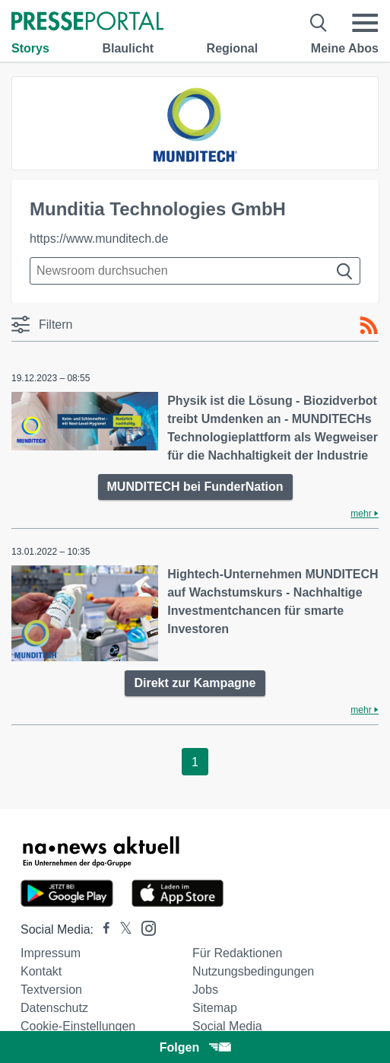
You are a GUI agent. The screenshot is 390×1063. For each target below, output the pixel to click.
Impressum (51, 953)
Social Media (227, 1026)
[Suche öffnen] (318, 22)
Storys (30, 48)
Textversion (51, 989)
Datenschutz (54, 1007)
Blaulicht (128, 48)
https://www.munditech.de (99, 238)
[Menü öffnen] (365, 22)
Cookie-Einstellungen (78, 1026)
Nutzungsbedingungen (253, 971)
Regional (232, 48)
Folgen (195, 1047)
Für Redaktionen (237, 953)
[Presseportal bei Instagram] (144, 927)
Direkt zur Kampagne (194, 682)
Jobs (205, 989)
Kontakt (41, 971)
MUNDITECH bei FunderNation (195, 486)
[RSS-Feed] (369, 325)
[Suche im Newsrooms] (195, 271)
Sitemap (214, 1007)
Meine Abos (345, 48)
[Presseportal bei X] (121, 929)
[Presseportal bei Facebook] (102, 929)
